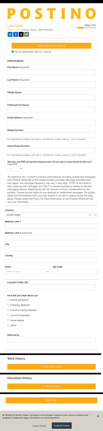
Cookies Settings (39, 425)
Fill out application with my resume (32, 52)
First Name (18, 67)
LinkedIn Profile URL (17, 282)
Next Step (51, 400)
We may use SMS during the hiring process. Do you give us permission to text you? (49, 163)
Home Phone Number (18, 146)
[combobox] (15, 169)
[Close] (97, 416)
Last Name (18, 80)
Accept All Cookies (61, 425)
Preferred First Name (18, 105)
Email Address (20, 118)
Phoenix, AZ (13, 30)
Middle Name (14, 92)
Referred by (13, 335)
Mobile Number (15, 130)
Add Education (51, 386)
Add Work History (51, 366)
